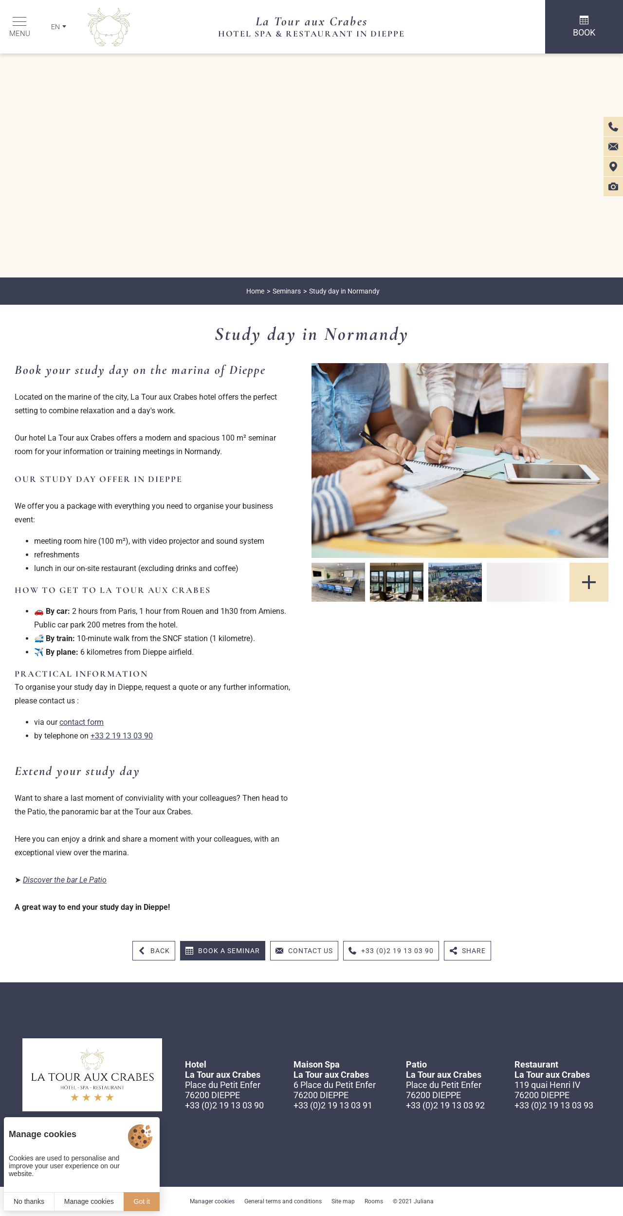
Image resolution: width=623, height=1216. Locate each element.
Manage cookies (89, 1201)
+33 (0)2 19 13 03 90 (224, 1105)
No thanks (29, 1201)
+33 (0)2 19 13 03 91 (332, 1105)
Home (255, 291)
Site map (343, 1201)
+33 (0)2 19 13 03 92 (445, 1105)
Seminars (287, 291)
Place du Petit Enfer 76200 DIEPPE (222, 1090)
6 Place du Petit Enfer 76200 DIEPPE (334, 1090)
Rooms (374, 1201)
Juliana (424, 1201)
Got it (142, 1201)
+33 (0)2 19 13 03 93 (553, 1105)
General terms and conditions (283, 1201)
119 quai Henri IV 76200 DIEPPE (547, 1090)
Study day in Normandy (344, 291)
